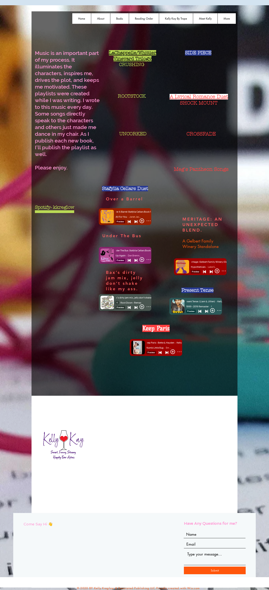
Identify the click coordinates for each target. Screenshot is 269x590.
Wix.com (193, 588)
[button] (119, 18)
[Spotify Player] (132, 79)
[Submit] (215, 570)
